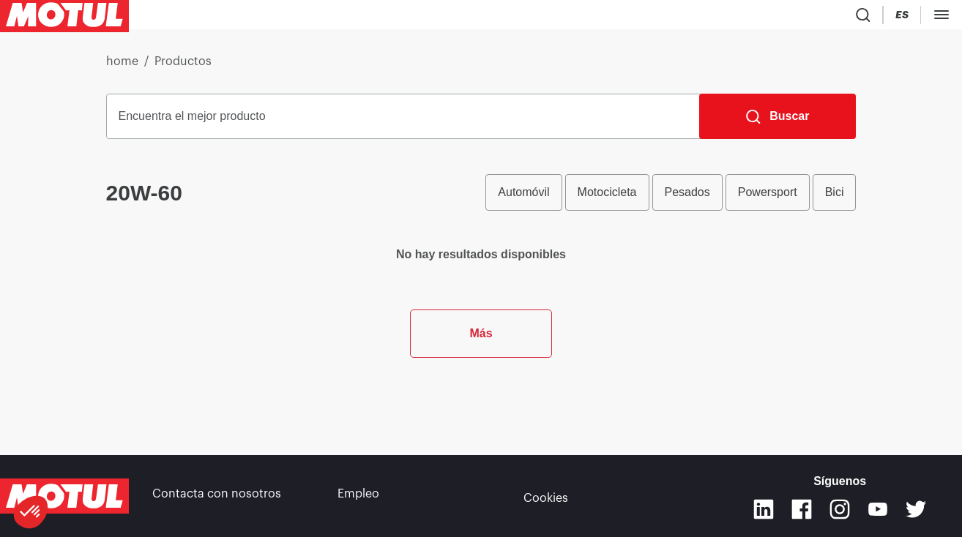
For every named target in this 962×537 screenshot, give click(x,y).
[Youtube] (878, 509)
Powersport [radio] (767, 198)
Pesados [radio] (687, 198)
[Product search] (859, 17)
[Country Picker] (902, 18)
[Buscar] (777, 122)
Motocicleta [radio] (607, 198)
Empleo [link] (358, 496)
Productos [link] (183, 67)
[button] (30, 512)
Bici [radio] (834, 198)
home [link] (122, 67)
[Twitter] (916, 509)
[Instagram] (839, 509)
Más (480, 402)
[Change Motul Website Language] (943, 18)
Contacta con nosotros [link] (216, 496)
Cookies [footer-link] (545, 496)
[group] (670, 198)
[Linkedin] (763, 509)
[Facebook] (801, 509)
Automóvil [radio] (523, 198)
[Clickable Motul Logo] (64, 17)
